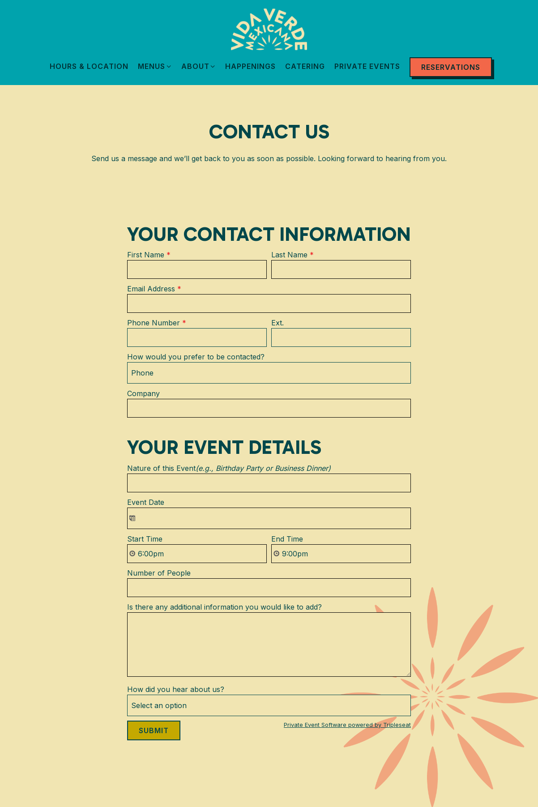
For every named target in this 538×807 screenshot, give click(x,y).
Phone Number (156, 322)
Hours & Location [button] (89, 66)
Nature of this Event (229, 468)
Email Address (154, 288)
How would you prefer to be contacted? (196, 356)
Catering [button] (305, 66)
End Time (287, 538)
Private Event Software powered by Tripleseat (347, 725)
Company (143, 393)
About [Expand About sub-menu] (199, 65)
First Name (149, 254)
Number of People (159, 572)
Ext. (277, 322)
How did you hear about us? (175, 689)
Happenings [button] (250, 66)
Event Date (145, 502)
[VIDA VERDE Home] (269, 28)
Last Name (292, 254)
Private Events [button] (367, 66)
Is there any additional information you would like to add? (224, 606)
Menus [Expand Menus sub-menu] (154, 65)
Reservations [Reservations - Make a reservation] (450, 67)
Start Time (144, 538)
